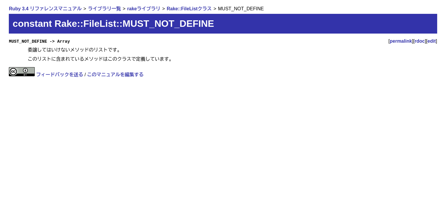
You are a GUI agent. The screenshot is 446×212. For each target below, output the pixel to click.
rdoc (420, 41)
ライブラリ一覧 (104, 8)
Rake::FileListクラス (189, 8)
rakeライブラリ (143, 8)
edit (431, 41)
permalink (401, 41)
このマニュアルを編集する (115, 74)
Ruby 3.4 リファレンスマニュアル (45, 8)
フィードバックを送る (59, 74)
